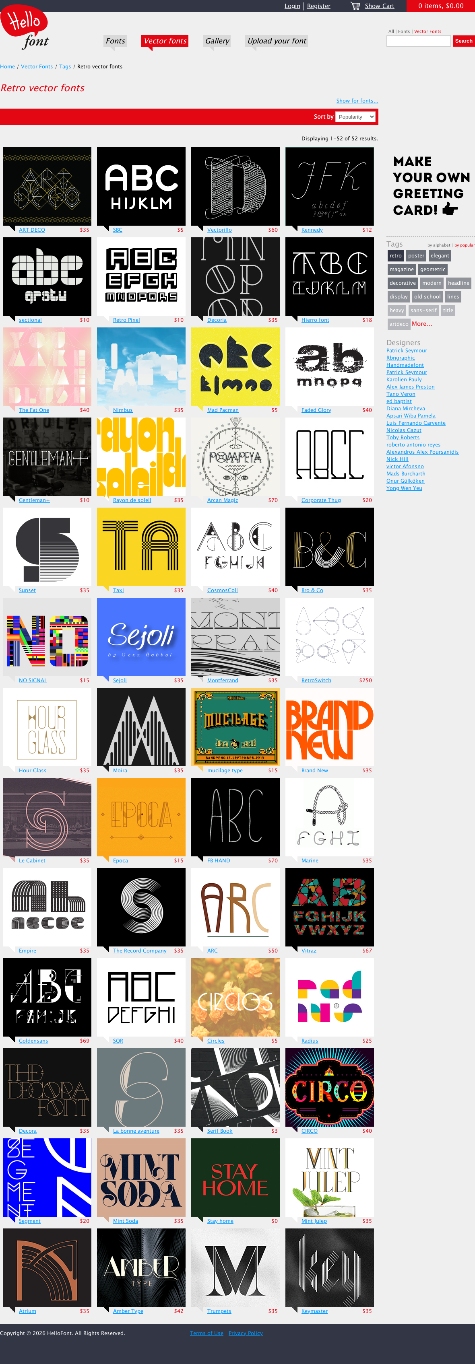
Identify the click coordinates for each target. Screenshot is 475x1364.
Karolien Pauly (404, 380)
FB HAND (218, 861)
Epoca (120, 861)
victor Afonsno (405, 467)
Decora (28, 1131)
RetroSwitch (316, 681)
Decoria (217, 320)
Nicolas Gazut (403, 430)
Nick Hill (397, 459)
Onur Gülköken (405, 481)
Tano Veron (400, 394)
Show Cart (379, 6)
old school (427, 297)
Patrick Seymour (406, 351)
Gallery (217, 41)
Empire (27, 951)
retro (396, 256)
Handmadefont (405, 365)
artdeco (399, 324)
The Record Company (140, 951)
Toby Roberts (403, 438)
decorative (403, 283)
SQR (118, 1041)
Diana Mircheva (405, 409)
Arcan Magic (222, 500)
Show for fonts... (357, 101)
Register (318, 6)
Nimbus (123, 410)
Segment (30, 1221)
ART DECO (32, 230)
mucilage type (225, 771)
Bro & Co (312, 590)
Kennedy (312, 230)
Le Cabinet (32, 861)
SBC (117, 230)
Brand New (315, 771)
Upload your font (276, 41)
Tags (65, 67)
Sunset (27, 590)
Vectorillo (219, 230)
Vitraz (309, 951)
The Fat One (34, 410)
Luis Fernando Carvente (416, 423)
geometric (433, 269)
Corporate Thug (321, 500)
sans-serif (424, 311)
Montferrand (222, 681)
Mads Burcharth (405, 474)
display (399, 297)
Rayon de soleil (132, 500)
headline (458, 283)
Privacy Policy (246, 1333)
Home (7, 67)
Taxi (118, 590)
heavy (397, 311)
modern (432, 283)
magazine (402, 269)
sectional (30, 320)
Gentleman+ (34, 500)
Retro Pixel (126, 320)
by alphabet (439, 245)
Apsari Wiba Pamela (411, 416)
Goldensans (33, 1041)
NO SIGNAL (33, 681)
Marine (310, 861)
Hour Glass (33, 771)
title (448, 311)
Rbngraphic (400, 358)
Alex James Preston (410, 387)
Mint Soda (125, 1221)
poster (416, 256)
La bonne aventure (136, 1131)
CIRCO (310, 1131)
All (391, 31)
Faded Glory (316, 410)
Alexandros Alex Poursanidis (422, 452)
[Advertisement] (430, 103)
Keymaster (315, 1311)
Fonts (115, 41)
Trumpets (219, 1311)
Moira (120, 771)
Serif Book (220, 1131)
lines (453, 297)
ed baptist (399, 401)
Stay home (220, 1221)
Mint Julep (314, 1221)
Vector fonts (164, 41)
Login (292, 6)
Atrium (27, 1311)
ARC (212, 951)
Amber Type (128, 1311)
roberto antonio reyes (413, 445)
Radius (310, 1041)
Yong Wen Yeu (404, 488)
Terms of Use (206, 1333)
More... (422, 324)
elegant (440, 256)
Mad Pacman (223, 410)
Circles (216, 1041)
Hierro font (315, 320)
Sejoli (120, 681)
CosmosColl (222, 590)
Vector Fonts (428, 31)
